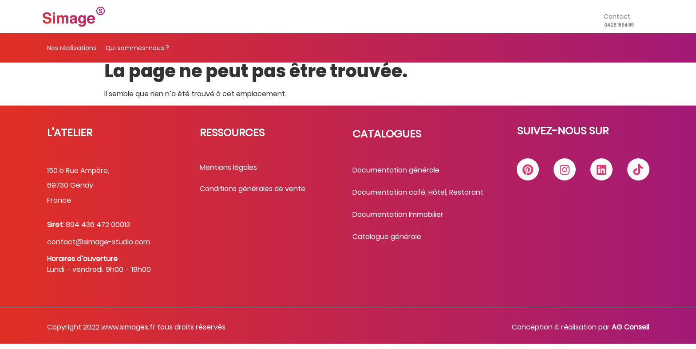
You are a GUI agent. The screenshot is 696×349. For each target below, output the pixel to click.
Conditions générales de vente (252, 194)
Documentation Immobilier (397, 220)
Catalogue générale (386, 242)
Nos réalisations (72, 47)
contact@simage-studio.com (98, 248)
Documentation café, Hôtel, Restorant (417, 198)
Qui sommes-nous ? (137, 47)
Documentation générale (395, 176)
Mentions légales (228, 173)
